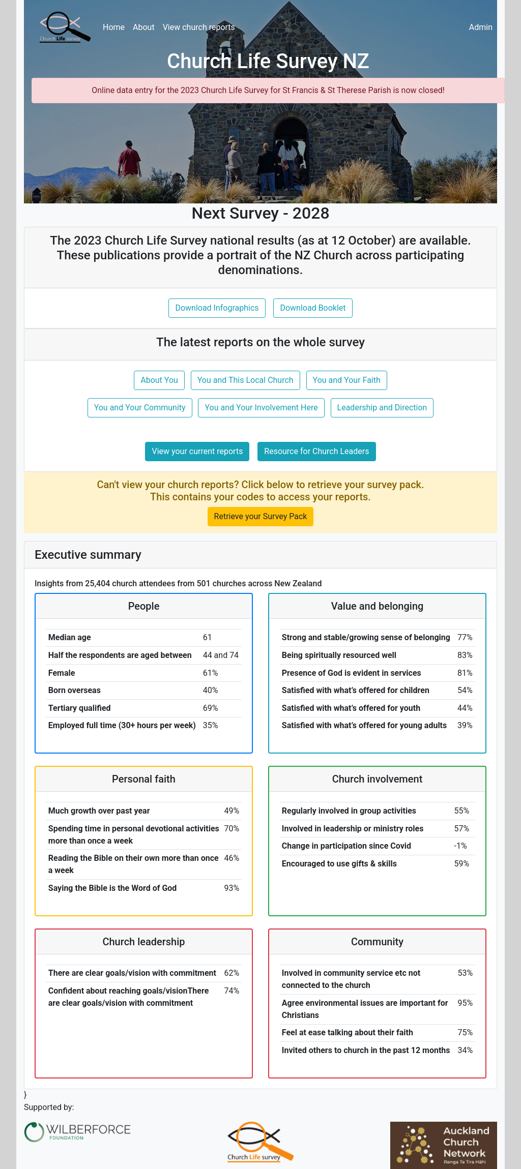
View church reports (199, 27)
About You (159, 380)
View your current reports (197, 451)
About (144, 27)
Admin (481, 27)
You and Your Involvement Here (261, 407)
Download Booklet (312, 308)
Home (114, 27)
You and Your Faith (347, 380)
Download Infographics (216, 308)
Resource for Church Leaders (316, 451)
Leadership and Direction (382, 407)
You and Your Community (140, 407)
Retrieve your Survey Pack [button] (260, 516)
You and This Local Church (245, 380)
